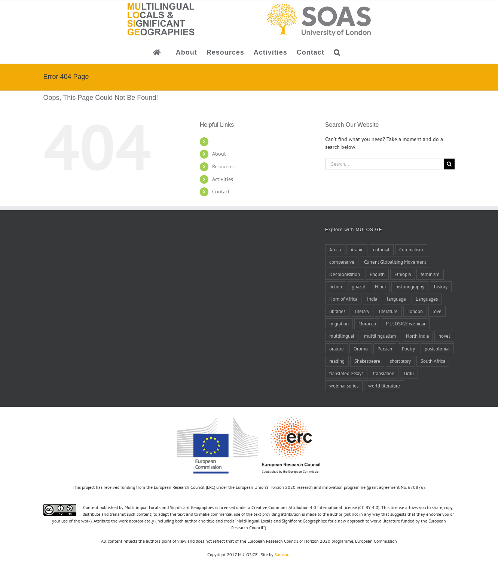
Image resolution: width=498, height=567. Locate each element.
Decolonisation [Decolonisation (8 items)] (344, 274)
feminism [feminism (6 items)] (430, 274)
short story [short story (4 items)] (400, 361)
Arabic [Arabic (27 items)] (357, 249)
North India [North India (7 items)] (417, 336)
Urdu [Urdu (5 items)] (409, 373)
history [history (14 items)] (440, 286)
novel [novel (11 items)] (444, 336)
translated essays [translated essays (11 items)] (346, 373)
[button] (337, 52)
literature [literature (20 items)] (388, 311)
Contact (221, 191)
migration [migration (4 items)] (339, 324)
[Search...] (384, 164)
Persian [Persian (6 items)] (385, 349)
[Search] (449, 164)
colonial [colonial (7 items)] (381, 249)
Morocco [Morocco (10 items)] (367, 324)
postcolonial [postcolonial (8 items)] (437, 349)
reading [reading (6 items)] (337, 361)
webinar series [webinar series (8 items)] (343, 386)
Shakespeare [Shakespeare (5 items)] (367, 361)
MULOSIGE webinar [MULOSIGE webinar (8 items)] (405, 324)
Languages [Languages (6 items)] (427, 299)
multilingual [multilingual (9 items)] (341, 336)
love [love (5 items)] (437, 311)
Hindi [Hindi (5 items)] (380, 286)
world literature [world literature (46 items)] (384, 386)
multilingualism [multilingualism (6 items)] (380, 336)
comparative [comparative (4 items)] (341, 262)
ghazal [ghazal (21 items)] (358, 286)
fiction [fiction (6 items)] (335, 286)
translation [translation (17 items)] (383, 373)
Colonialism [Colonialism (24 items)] (411, 249)
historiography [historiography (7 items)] (409, 286)
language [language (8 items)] (396, 299)
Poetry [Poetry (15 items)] (408, 349)
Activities (222, 179)
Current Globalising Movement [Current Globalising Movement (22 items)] (395, 262)
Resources (223, 166)
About (219, 153)
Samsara (283, 554)
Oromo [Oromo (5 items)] (361, 349)
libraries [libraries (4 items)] (337, 311)
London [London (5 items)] (415, 311)
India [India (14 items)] (372, 299)
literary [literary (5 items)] (362, 311)
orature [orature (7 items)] (336, 349)
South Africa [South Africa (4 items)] (433, 361)
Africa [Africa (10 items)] (335, 249)
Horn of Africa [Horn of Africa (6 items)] (343, 299)
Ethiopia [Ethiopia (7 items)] (402, 274)
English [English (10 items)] (377, 274)
